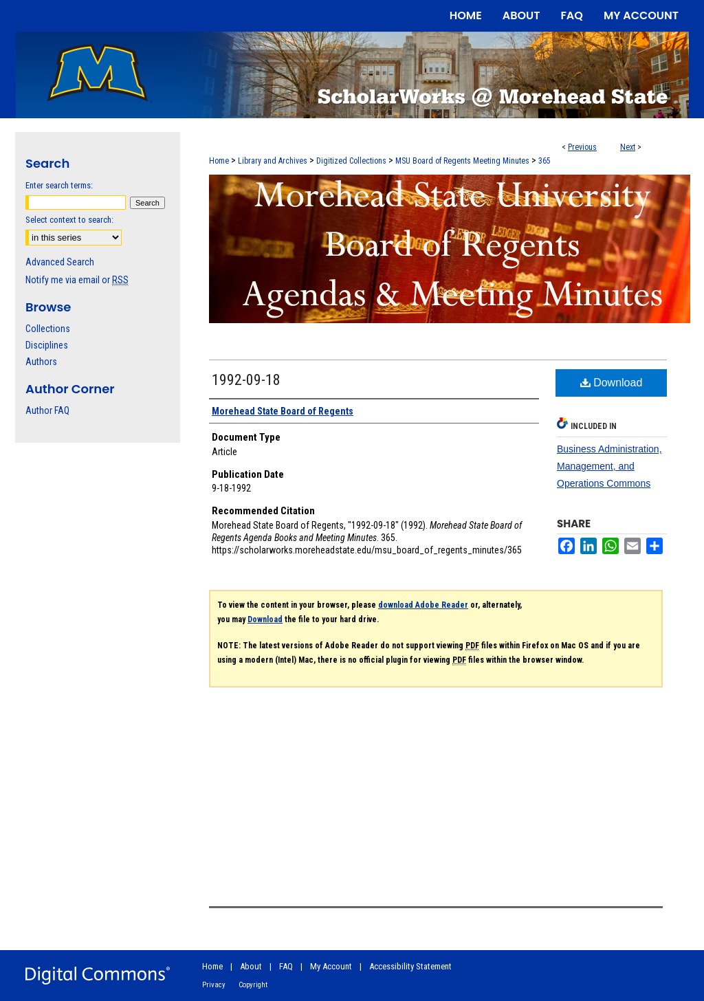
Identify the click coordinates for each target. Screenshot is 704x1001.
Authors (41, 361)
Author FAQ (47, 410)
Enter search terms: (59, 185)
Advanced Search (59, 261)
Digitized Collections (351, 161)
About (251, 966)
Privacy (214, 984)
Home (219, 161)
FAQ (286, 966)
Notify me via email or (77, 279)
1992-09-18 (246, 379)
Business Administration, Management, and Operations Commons (609, 466)
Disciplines (46, 345)
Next (627, 147)
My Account (331, 966)
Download (611, 382)
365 (544, 161)
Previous (582, 147)
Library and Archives (272, 161)
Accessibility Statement (410, 966)
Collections (47, 328)
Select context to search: (69, 219)
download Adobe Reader (423, 605)
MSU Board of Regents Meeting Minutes (462, 161)
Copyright (253, 984)
